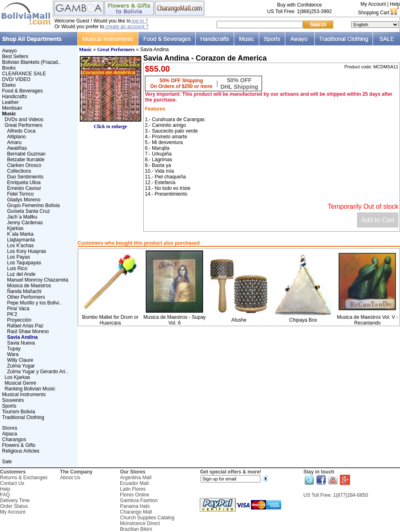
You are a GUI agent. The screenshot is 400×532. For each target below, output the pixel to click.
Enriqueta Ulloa (24, 182)
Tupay (13, 349)
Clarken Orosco (24, 165)
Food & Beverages (22, 91)
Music (85, 49)
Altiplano (16, 137)
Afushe (238, 320)
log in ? (139, 21)
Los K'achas (20, 245)
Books (9, 68)
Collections (19, 171)
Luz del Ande (21, 274)
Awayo (9, 51)
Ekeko (9, 85)
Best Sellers (15, 56)
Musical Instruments (24, 394)
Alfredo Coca (21, 131)
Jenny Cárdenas (25, 222)
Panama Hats (135, 506)
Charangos (14, 439)
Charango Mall (136, 512)
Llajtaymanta (21, 240)
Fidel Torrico (20, 194)
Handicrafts (14, 96)
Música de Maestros (29, 286)
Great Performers (24, 125)
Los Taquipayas (24, 263)
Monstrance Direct (140, 523)
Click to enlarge (110, 124)
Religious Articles (20, 451)
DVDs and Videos (24, 119)
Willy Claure (20, 360)
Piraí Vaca (18, 308)
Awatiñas (17, 148)
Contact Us (12, 483)
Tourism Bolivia (18, 412)
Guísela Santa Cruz (28, 211)
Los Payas (18, 257)
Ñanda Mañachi (24, 291)
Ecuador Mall (134, 483)
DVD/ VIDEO (16, 79)
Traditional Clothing (23, 417)
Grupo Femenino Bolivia (33, 205)
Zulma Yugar (21, 366)
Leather (10, 102)
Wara (12, 354)
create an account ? (126, 26)
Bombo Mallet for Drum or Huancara (110, 320)
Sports (9, 406)
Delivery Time (15, 500)
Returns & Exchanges (23, 477)
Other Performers (26, 297)
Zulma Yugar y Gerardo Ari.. (37, 371)
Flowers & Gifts (18, 445)
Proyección (19, 320)
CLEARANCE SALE (24, 74)
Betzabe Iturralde (25, 159)
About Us (70, 477)
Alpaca (9, 434)
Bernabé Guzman (26, 154)
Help (395, 4)
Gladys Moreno (23, 200)
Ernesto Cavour (24, 188)
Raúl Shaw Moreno (28, 331)
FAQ (5, 495)
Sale (7, 461)
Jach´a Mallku (22, 217)
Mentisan (12, 108)
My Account (373, 4)
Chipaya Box (303, 320)
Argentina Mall (135, 477)
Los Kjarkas (17, 377)
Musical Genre (20, 383)
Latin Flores (133, 489)
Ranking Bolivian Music (30, 389)
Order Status (14, 506)
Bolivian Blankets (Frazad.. (31, 62)
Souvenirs (13, 400)
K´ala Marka (20, 234)
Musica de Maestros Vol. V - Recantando (367, 320)
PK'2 (12, 314)
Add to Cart (377, 219)
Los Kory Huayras (26, 251)
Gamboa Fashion (139, 500)
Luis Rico (17, 268)
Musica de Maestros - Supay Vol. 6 (174, 320)
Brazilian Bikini (136, 529)
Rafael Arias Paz (25, 326)
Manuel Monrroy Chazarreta (37, 280)
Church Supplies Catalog (147, 518)
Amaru (14, 142)
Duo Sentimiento (25, 177)
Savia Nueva (21, 343)
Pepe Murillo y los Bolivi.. (34, 303)
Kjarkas (15, 228)
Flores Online (134, 495)
